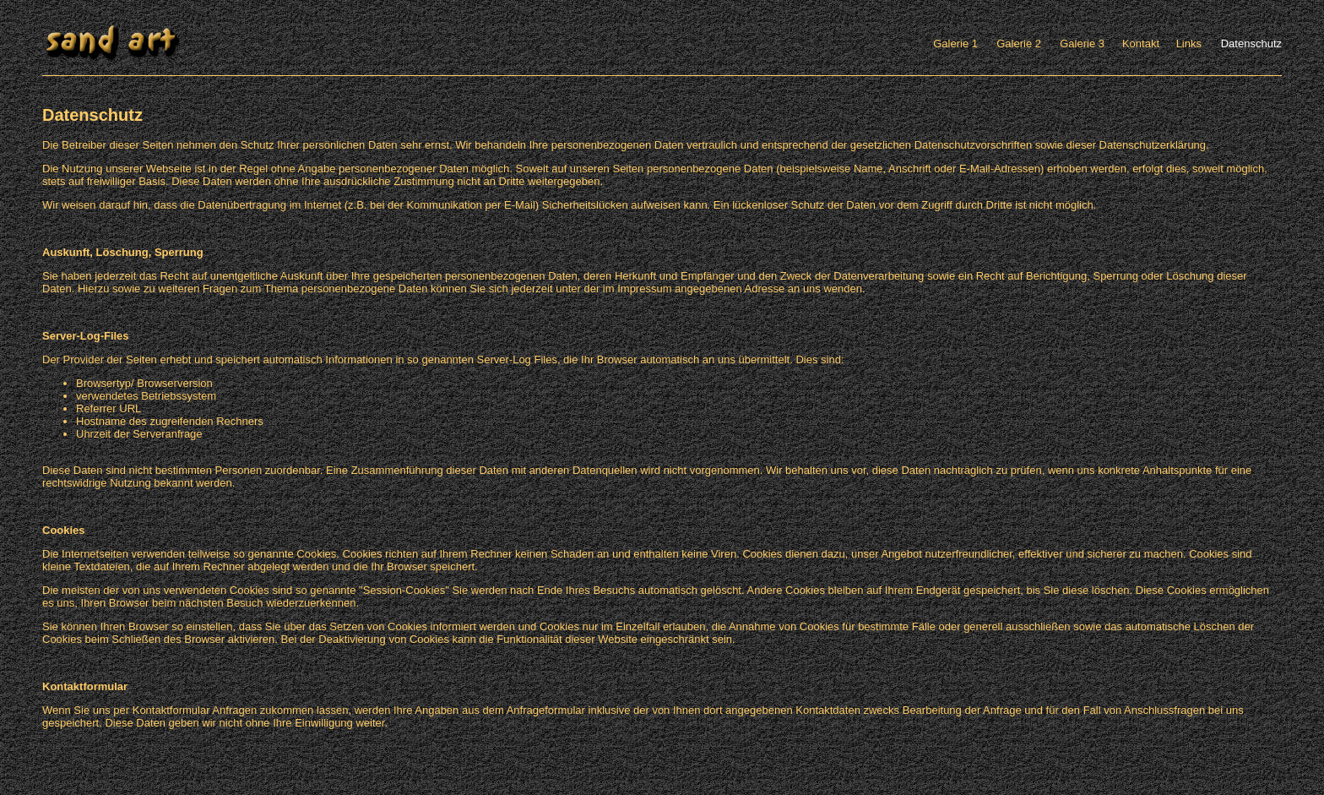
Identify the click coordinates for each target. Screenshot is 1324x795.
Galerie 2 (1018, 43)
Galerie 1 (955, 43)
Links (1189, 43)
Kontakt (1140, 43)
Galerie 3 (1082, 43)
